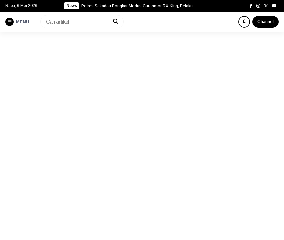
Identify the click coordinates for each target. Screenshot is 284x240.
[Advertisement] (142, 82)
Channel (265, 21)
